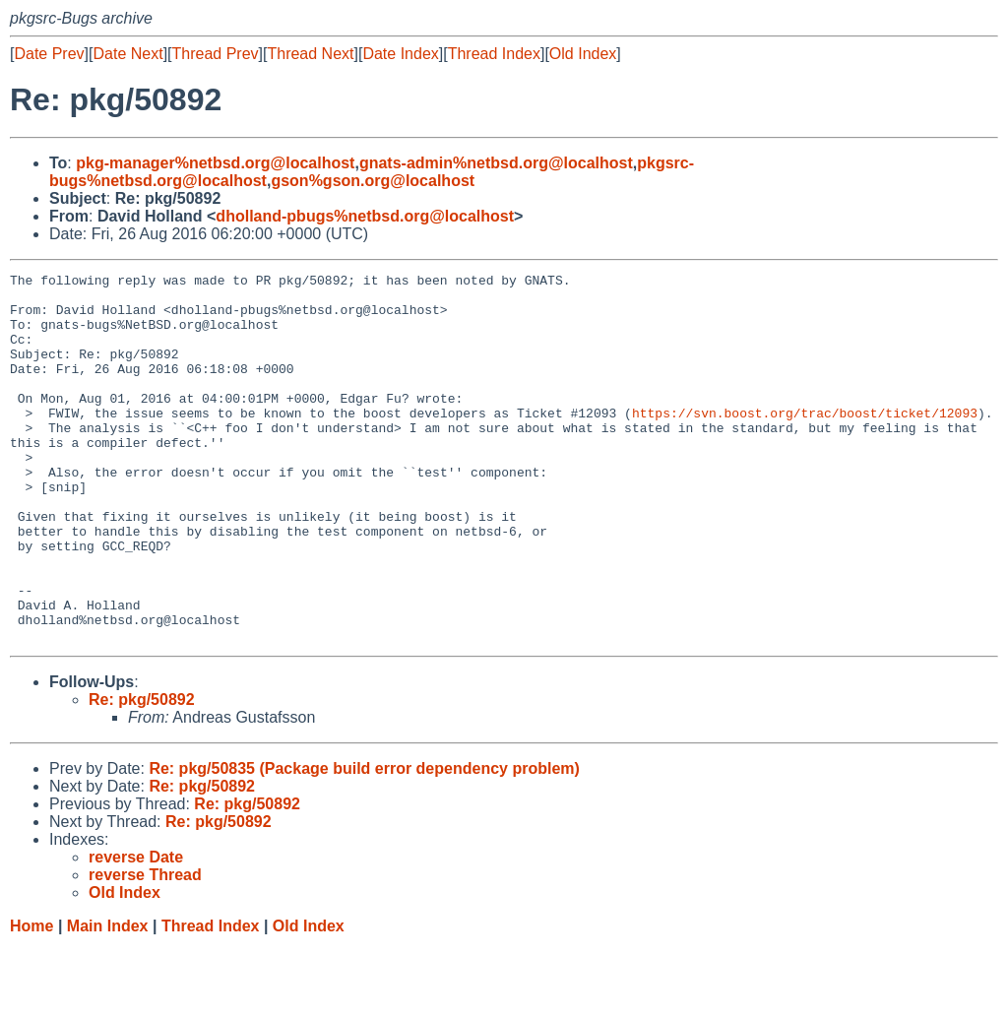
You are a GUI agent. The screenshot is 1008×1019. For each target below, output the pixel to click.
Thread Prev (215, 53)
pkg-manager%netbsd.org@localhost (215, 163)
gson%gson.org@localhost (372, 180)
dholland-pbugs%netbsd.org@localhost (365, 216)
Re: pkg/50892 (142, 773)
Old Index (582, 53)
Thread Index (494, 53)
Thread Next (310, 53)
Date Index (400, 53)
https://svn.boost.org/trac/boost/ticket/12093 (804, 442)
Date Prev (49, 53)
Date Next (127, 53)
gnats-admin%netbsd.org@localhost (496, 163)
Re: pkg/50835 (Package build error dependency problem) (364, 842)
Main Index (108, 999)
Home (31, 999)
